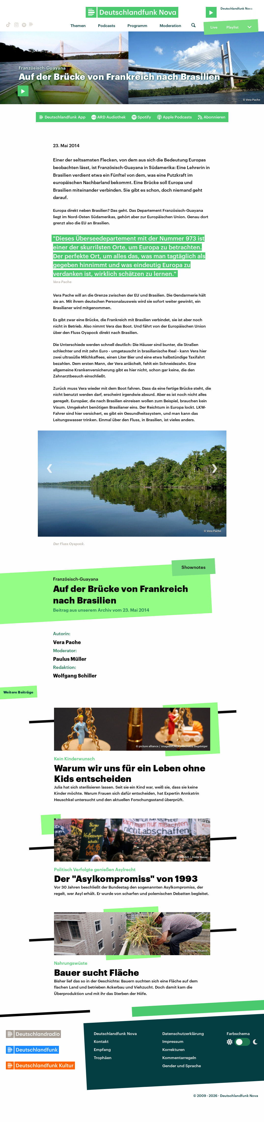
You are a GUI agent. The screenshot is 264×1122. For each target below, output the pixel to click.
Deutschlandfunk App (62, 117)
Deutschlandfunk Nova (115, 1033)
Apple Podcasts (174, 117)
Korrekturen (173, 1049)
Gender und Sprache (181, 1065)
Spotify (141, 117)
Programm (137, 25)
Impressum (172, 1041)
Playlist (232, 27)
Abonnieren (211, 117)
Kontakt (101, 1041)
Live (213, 27)
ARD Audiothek (108, 117)
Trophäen (102, 1057)
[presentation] (49, 466)
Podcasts (106, 25)
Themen (78, 25)
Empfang (102, 1049)
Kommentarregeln (179, 1057)
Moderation (170, 25)
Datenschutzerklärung (183, 1033)
